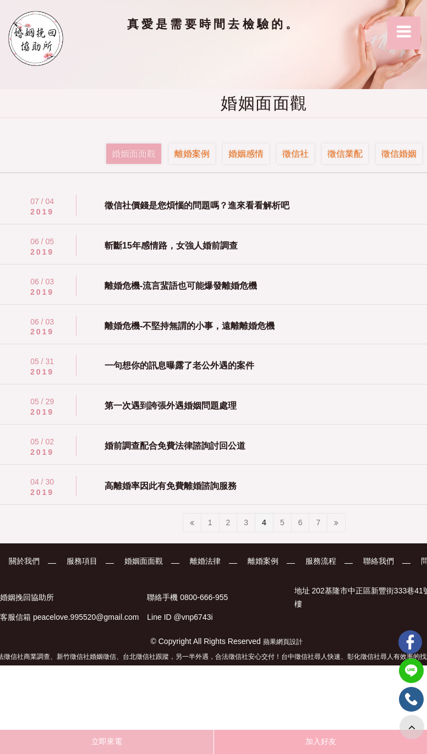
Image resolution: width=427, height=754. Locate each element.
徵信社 (295, 153)
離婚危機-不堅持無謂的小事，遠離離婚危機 (190, 326)
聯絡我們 (379, 561)
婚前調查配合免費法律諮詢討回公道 (175, 445)
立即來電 (106, 741)
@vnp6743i (193, 617)
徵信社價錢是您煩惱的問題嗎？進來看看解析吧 (197, 205)
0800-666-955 (204, 597)
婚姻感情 (246, 153)
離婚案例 (192, 153)
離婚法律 (205, 561)
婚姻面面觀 (134, 153)
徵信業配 (345, 153)
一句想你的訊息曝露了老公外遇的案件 (179, 365)
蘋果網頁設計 (283, 642)
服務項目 (81, 561)
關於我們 (23, 561)
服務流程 (321, 561)
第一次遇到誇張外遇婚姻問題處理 (171, 405)
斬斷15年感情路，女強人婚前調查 (171, 245)
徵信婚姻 (399, 153)
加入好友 (320, 741)
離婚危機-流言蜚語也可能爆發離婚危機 (181, 285)
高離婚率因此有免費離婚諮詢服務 (171, 486)
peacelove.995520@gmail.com (86, 617)
